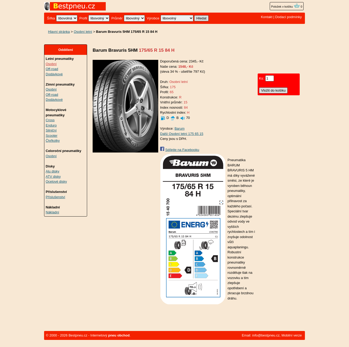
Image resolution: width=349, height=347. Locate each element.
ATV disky (53, 176)
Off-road (52, 69)
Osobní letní (83, 32)
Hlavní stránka (59, 32)
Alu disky (52, 171)
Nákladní (52, 212)
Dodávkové (54, 74)
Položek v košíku (285, 6)
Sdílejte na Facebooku (182, 150)
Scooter (51, 136)
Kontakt (266, 17)
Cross (50, 120)
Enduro (51, 125)
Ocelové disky (56, 181)
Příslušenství (55, 197)
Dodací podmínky (288, 17)
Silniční (51, 130)
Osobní (51, 64)
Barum (179, 128)
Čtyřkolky (53, 141)
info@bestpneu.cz (265, 335)
